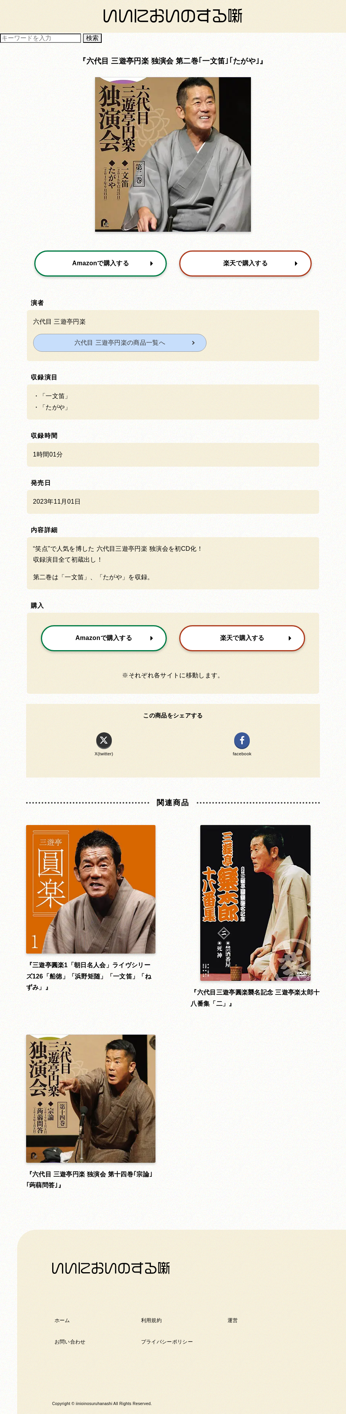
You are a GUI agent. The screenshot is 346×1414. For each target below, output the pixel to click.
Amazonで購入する (112, 263)
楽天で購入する (260, 263)
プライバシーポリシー (167, 1342)
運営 (233, 1320)
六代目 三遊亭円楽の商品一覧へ (119, 342)
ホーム (62, 1320)
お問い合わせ (70, 1342)
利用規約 (151, 1320)
